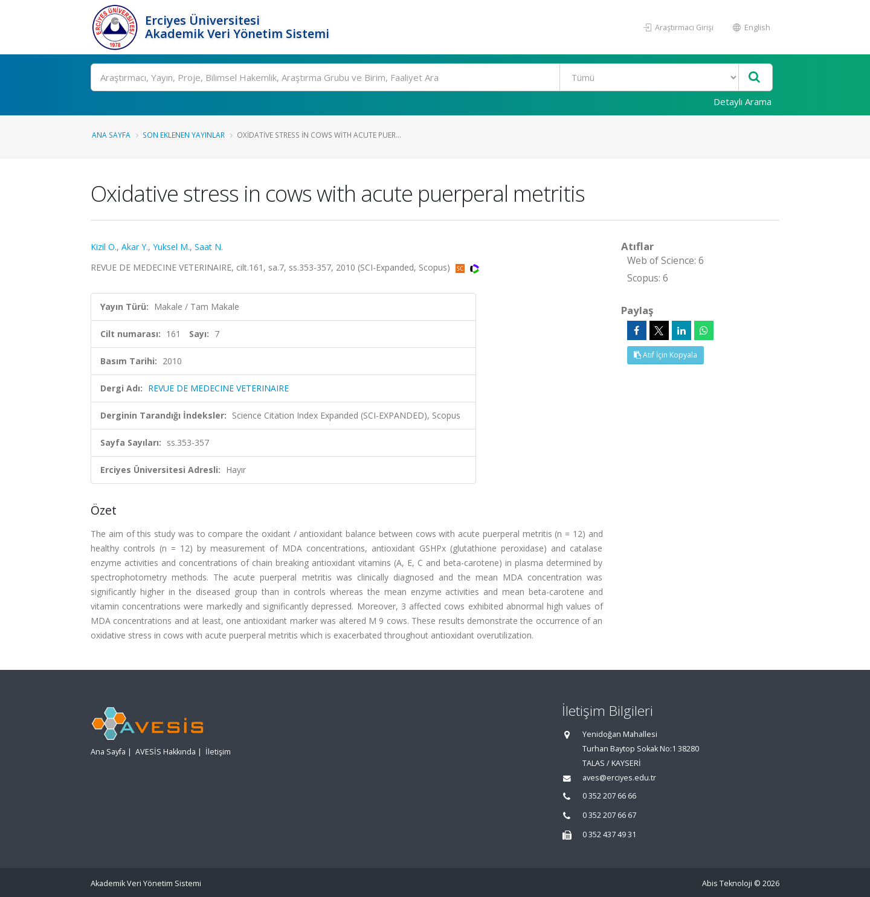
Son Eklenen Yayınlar (184, 135)
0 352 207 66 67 (609, 815)
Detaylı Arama (743, 101)
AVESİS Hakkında (165, 752)
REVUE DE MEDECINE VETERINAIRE (218, 388)
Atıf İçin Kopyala (665, 355)
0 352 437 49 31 (609, 834)
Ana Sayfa (111, 135)
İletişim (218, 752)
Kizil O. (104, 246)
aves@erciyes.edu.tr (619, 778)
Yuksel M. (171, 246)
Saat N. (209, 246)
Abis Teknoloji (727, 883)
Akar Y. (134, 246)
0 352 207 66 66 (609, 796)
